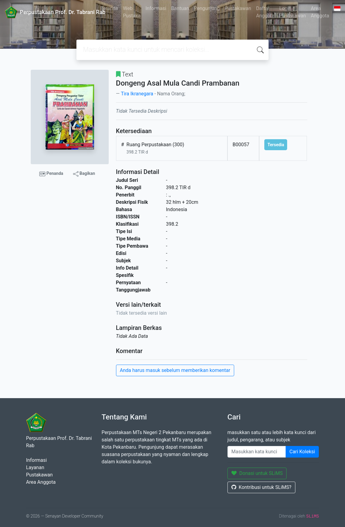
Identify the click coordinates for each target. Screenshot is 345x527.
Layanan (35, 467)
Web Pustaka (132, 12)
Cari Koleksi (302, 451)
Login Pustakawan (292, 12)
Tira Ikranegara (137, 94)
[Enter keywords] (256, 452)
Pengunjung (207, 8)
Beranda (109, 8)
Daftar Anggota (265, 12)
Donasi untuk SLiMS (257, 473)
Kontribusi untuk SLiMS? (261, 487)
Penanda (51, 174)
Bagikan (84, 173)
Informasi (156, 8)
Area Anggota (320, 12)
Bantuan (180, 8)
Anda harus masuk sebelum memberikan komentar (175, 370)
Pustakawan (237, 8)
